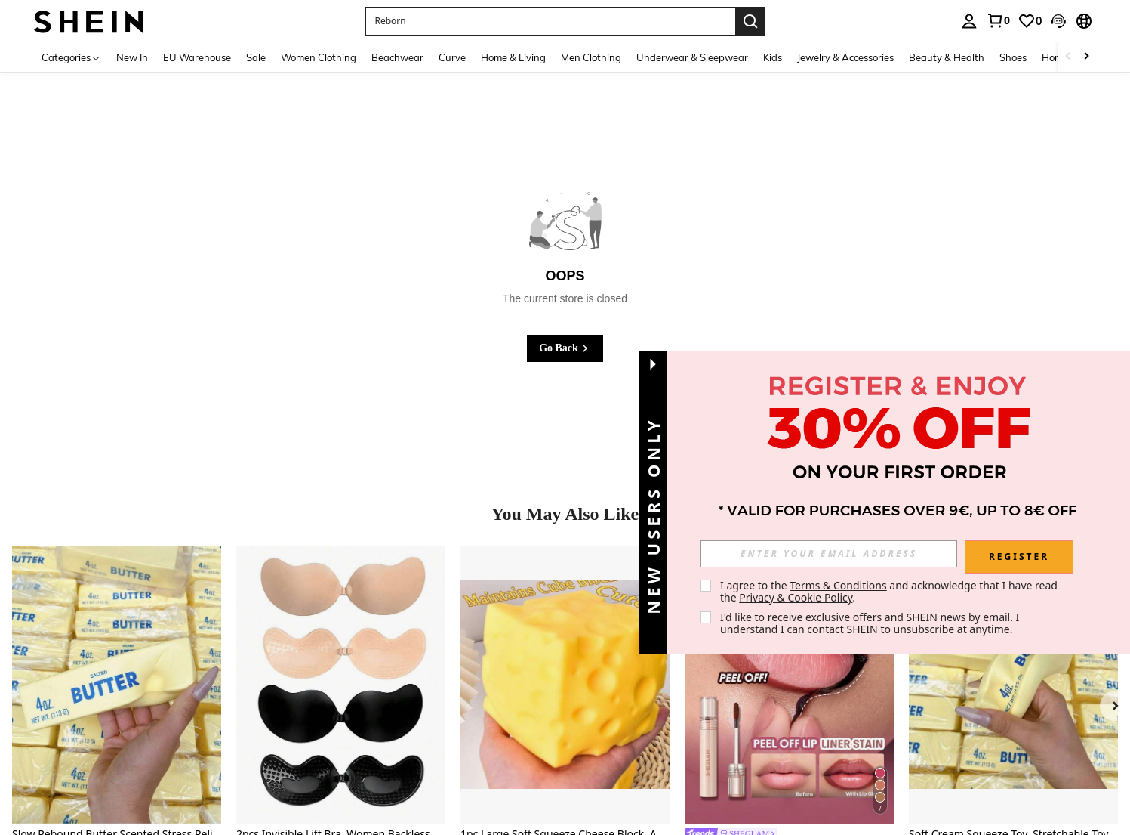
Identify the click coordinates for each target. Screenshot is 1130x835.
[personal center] (969, 21)
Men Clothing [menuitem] (591, 57)
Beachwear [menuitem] (397, 57)
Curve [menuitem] (452, 57)
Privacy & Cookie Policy (795, 597)
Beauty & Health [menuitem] (946, 57)
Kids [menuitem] (772, 57)
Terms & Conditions (838, 585)
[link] (998, 20)
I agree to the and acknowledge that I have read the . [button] (890, 591)
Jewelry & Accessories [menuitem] (845, 57)
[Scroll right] (1086, 57)
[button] (550, 21)
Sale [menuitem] (256, 57)
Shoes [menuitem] (1013, 57)
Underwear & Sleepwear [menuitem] (692, 57)
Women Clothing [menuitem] (318, 57)
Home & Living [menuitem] (513, 57)
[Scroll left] (1068, 57)
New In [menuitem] (132, 57)
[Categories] (71, 57)
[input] (828, 553)
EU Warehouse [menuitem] (197, 57)
